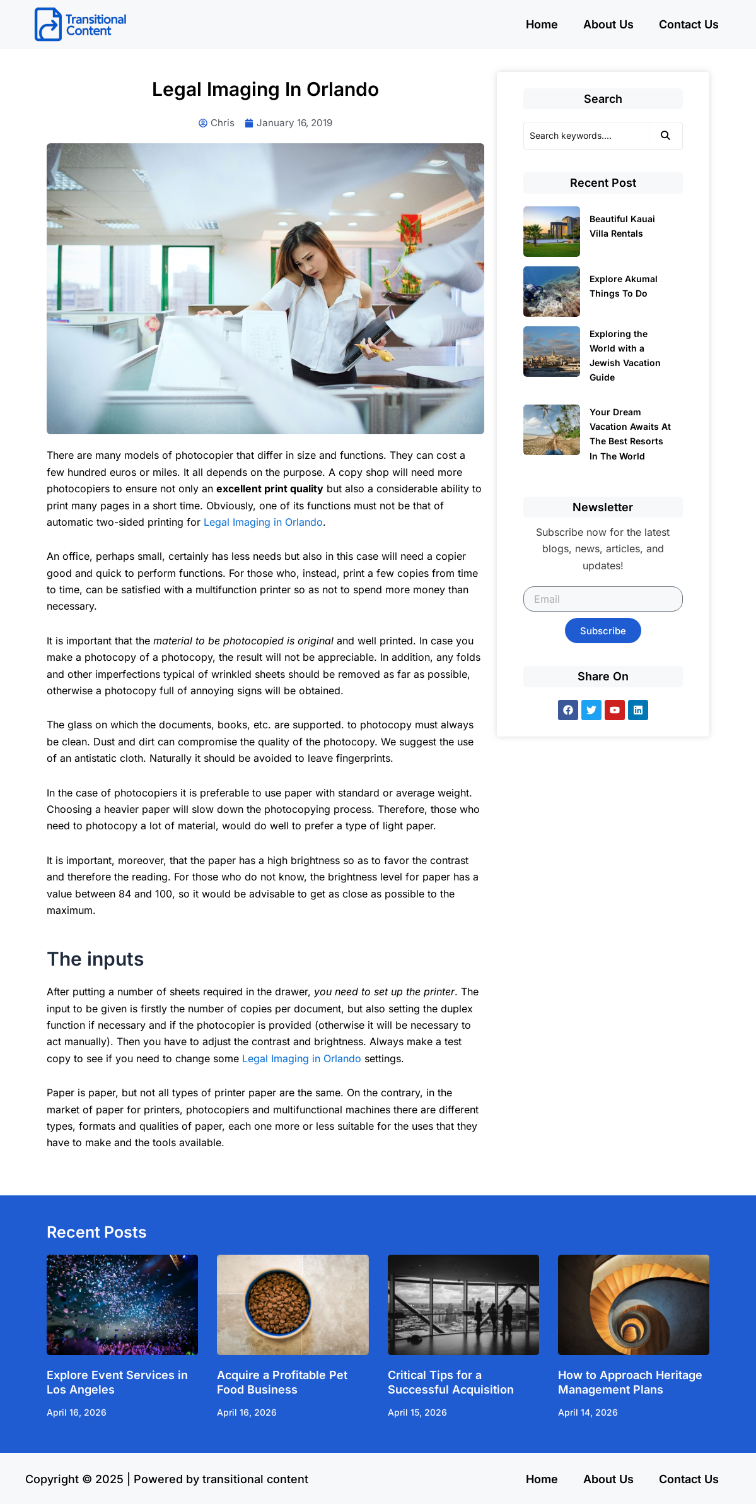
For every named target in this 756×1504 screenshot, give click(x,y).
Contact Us (689, 24)
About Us (608, 24)
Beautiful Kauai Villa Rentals (622, 226)
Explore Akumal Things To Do (624, 286)
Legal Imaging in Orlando (263, 522)
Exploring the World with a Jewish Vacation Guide (625, 355)
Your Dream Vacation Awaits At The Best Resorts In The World (630, 433)
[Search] (586, 136)
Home (542, 24)
